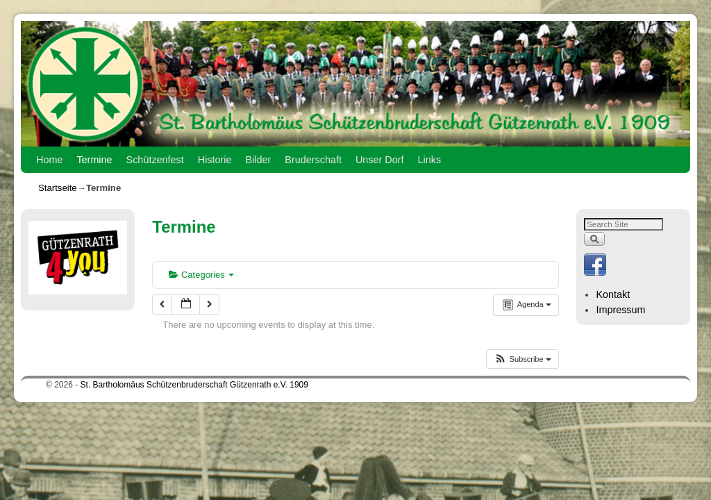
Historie (215, 159)
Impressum (620, 309)
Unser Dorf (380, 159)
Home (49, 159)
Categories (201, 274)
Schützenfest (155, 159)
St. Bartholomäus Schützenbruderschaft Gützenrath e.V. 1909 (194, 385)
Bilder (258, 159)
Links (430, 159)
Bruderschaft (313, 159)
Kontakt (613, 294)
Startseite (57, 188)
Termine (94, 159)
